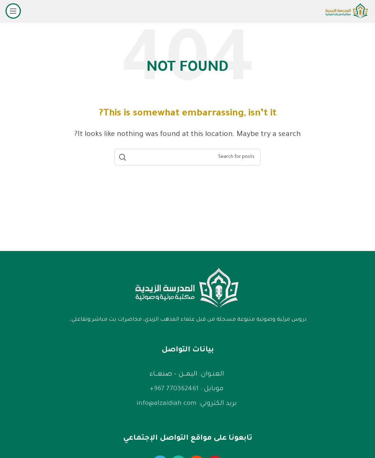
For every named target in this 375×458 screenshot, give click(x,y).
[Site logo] (346, 11)
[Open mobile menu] (13, 11)
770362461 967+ (174, 389)
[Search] (187, 157)
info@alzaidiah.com (167, 403)
